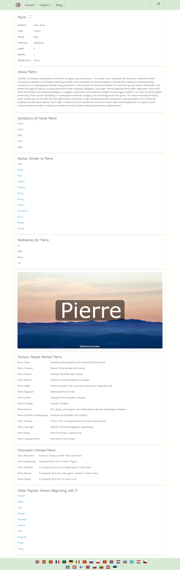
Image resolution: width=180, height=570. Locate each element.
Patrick (21, 179)
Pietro (21, 127)
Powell (21, 226)
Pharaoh (22, 516)
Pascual (21, 522)
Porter (21, 190)
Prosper (21, 511)
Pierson (21, 493)
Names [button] (31, 5)
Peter (20, 161)
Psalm (21, 499)
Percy (20, 196)
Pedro (21, 121)
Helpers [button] (46, 5)
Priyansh (22, 534)
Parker (21, 220)
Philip (20, 167)
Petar (20, 138)
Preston (21, 185)
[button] (150, 5)
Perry (20, 214)
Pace (20, 528)
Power (21, 540)
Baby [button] (61, 5)
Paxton (21, 202)
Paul (20, 173)
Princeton (22, 208)
